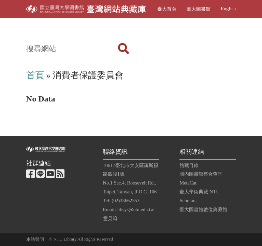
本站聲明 (35, 239)
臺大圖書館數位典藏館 (203, 209)
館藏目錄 (189, 165)
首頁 (35, 75)
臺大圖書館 (198, 9)
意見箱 (110, 218)
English (228, 8)
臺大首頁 (166, 9)
